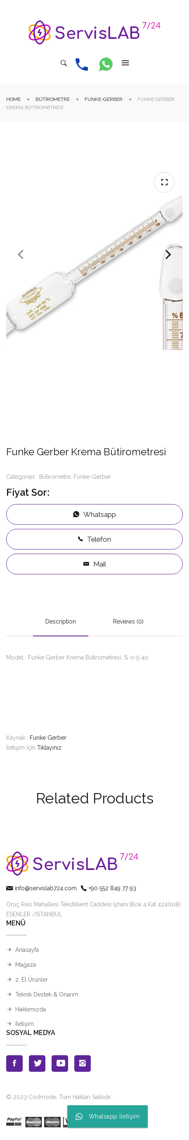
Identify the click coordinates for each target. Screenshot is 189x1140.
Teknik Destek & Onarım (46, 994)
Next (168, 255)
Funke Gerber (48, 737)
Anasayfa (27, 949)
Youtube (60, 1063)
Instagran (82, 1063)
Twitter (37, 1063)
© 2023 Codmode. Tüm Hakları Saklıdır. (59, 1097)
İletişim (24, 1024)
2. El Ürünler (31, 979)
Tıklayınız (49, 747)
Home (13, 99)
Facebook (14, 1063)
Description (60, 621)
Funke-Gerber (104, 99)
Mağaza (25, 964)
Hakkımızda (30, 1009)
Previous (20, 255)
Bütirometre (52, 99)
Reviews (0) (128, 621)
